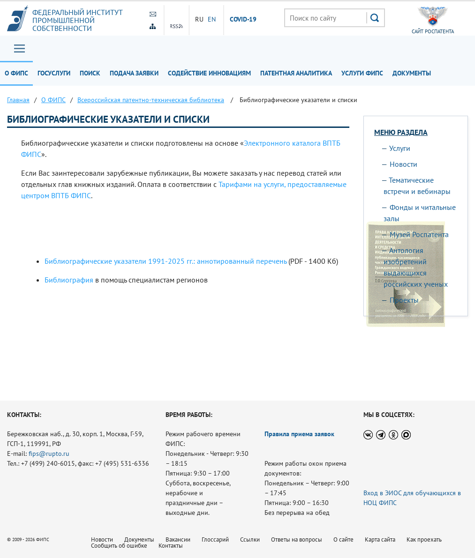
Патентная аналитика (296, 73)
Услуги (399, 148)
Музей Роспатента (419, 234)
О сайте (343, 539)
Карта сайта (380, 539)
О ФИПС (16, 73)
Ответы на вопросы (296, 539)
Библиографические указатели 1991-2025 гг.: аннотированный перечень (166, 261)
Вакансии (178, 539)
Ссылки (250, 539)
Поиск (90, 73)
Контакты (170, 546)
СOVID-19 (243, 19)
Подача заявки (134, 73)
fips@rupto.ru (49, 453)
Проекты (404, 300)
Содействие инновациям (209, 73)
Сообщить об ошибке (119, 546)
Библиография (69, 279)
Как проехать (424, 539)
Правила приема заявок (299, 434)
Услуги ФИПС (362, 73)
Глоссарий (215, 539)
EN (212, 19)
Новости (403, 164)
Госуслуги (54, 73)
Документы (411, 73)
